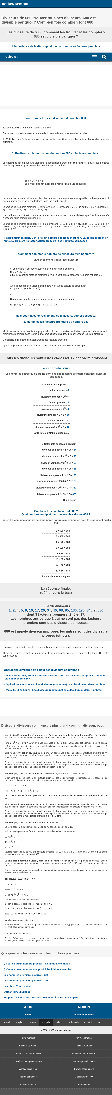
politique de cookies (84, 1014)
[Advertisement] (56, 85)
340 (74, 487)
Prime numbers (28, 1038)
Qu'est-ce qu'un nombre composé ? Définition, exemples (38, 969)
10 (68, 415)
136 (74, 475)
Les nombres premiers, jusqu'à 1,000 (26, 974)
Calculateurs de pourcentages (28, 1061)
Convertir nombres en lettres (28, 1053)
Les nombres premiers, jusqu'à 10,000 (26, 980)
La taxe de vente (28, 1084)
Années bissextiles (28, 1069)
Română (88, 1022)
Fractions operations (83, 1046)
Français (46, 1022)
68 (75, 463)
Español (32, 1022)
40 (75, 456)
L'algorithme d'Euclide (17, 991)
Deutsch (7, 1022)
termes (28, 1014)
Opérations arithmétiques (84, 1053)
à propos (28, 1007)
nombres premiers (15, 3)
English (19, 1022)
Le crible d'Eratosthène (17, 986)
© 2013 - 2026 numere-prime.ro (56, 1030)
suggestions (84, 1007)
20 (68, 427)
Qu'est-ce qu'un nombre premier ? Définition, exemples (37, 963)
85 (75, 468)
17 (68, 420)
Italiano (58, 1022)
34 (75, 449)
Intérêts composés (28, 1077)
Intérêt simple (84, 1084)
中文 (100, 1022)
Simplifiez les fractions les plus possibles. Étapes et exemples (41, 997)
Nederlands (73, 1022)
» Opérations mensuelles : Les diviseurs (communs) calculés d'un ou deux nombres (55, 684)
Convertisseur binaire (84, 1069)
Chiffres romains (84, 1038)
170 (74, 481)
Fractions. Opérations (28, 1046)
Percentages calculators (84, 1061)
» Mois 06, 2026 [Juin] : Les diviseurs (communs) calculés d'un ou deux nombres (53, 689)
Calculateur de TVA (84, 1077)
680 (74, 494)
